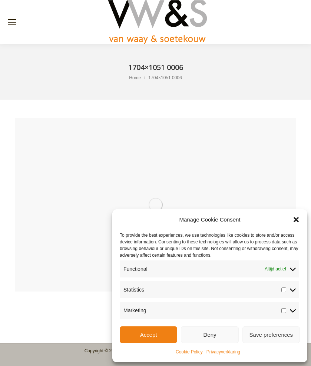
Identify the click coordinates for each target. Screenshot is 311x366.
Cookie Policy (189, 352)
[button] (296, 219)
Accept (148, 335)
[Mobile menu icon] (11, 22)
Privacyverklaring (223, 352)
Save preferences (271, 335)
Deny (209, 335)
